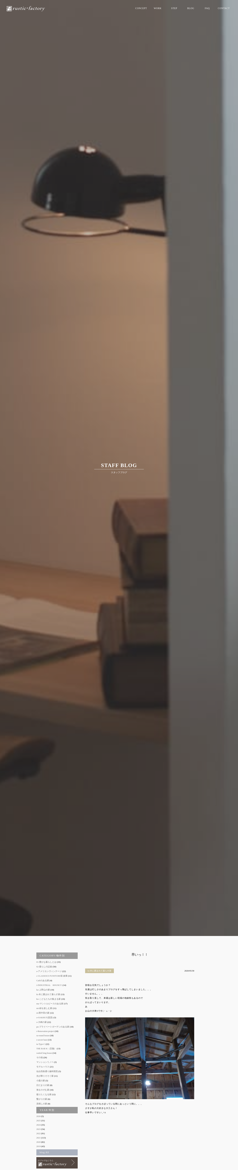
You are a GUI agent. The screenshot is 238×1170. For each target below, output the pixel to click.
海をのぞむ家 (42, 1090)
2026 (38, 1116)
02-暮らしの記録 (44, 966)
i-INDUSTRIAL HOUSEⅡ (49, 985)
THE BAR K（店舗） (46, 1048)
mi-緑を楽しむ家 (44, 1008)
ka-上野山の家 (43, 989)
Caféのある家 (42, 980)
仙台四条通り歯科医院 (47, 1071)
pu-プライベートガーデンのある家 (52, 1026)
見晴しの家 (41, 1103)
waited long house (44, 1053)
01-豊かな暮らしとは (46, 962)
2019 (38, 1146)
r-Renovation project (45, 1031)
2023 (38, 1129)
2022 (38, 1133)
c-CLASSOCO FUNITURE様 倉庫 (51, 976)
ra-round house (42, 1035)
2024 (38, 1125)
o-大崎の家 (41, 1022)
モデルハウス (42, 1066)
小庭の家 (40, 1080)
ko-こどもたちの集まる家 (48, 999)
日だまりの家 (42, 1085)
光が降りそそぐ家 (45, 1076)
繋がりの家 (41, 1099)
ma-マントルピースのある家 (49, 1003)
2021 (38, 1137)
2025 (38, 1120)
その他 (39, 1057)
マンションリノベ (45, 1062)
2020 (38, 1142)
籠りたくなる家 (43, 1094)
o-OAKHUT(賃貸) (44, 1017)
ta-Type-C (40, 1044)
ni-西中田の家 (42, 1013)
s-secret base (41, 1040)
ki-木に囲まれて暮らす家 (48, 994)
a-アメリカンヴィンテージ (49, 971)
